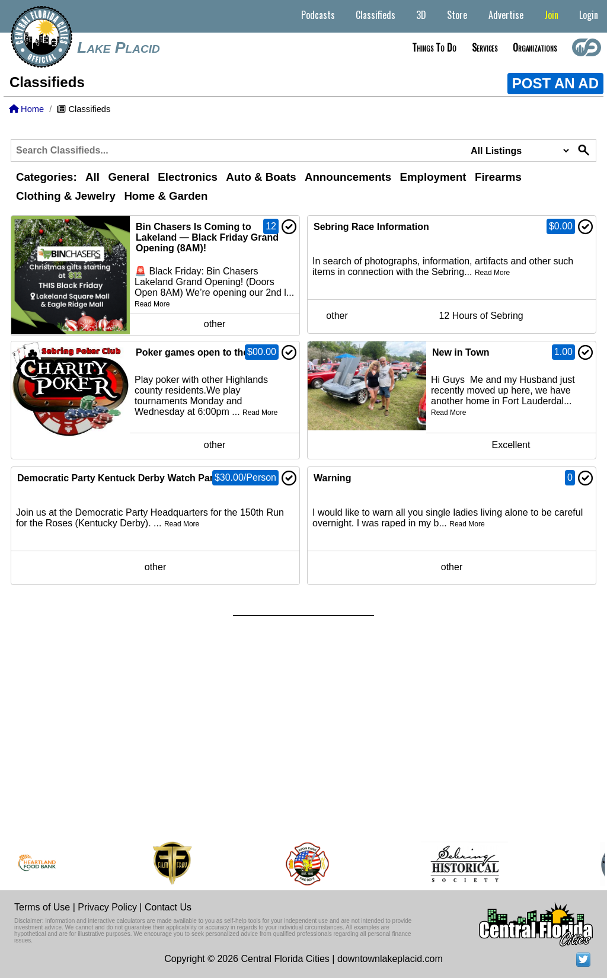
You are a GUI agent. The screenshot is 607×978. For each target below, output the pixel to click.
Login (588, 15)
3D (421, 15)
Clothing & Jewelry (66, 196)
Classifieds (375, 15)
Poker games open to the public (207, 352)
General (128, 177)
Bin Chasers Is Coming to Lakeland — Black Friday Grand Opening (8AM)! (207, 237)
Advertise (505, 15)
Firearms (498, 177)
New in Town (461, 352)
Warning (332, 478)
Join (551, 15)
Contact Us (168, 907)
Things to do (434, 47)
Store (457, 15)
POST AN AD (555, 83)
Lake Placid (118, 47)
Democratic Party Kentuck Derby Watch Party (119, 478)
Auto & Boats (261, 177)
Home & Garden (165, 196)
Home (26, 109)
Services (484, 47)
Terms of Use (42, 907)
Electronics (188, 177)
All (92, 177)
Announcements (348, 177)
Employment (433, 177)
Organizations (535, 47)
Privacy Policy (107, 907)
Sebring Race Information (371, 227)
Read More (152, 304)
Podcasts (318, 15)
